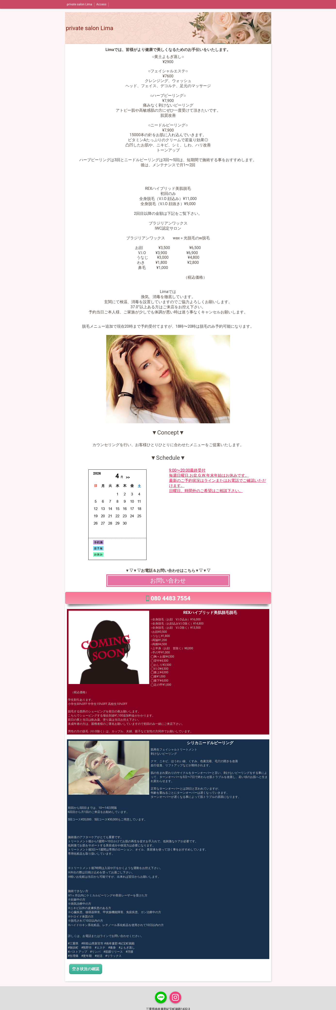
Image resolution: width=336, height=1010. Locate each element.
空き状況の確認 (85, 969)
